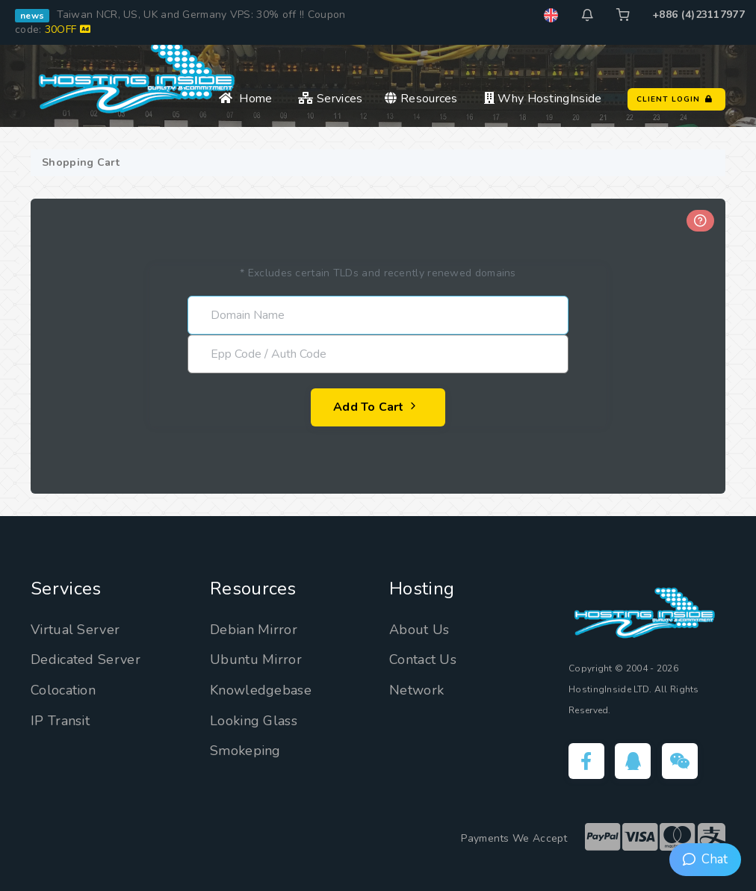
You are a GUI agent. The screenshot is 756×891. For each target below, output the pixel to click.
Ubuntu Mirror (256, 659)
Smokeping (245, 751)
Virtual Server (75, 630)
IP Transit (60, 721)
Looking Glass (253, 721)
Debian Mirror (253, 630)
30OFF (67, 29)
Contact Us (422, 659)
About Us (419, 630)
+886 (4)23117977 (698, 14)
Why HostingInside (543, 98)
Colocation (63, 690)
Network (416, 690)
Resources (421, 98)
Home (245, 98)
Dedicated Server (85, 659)
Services (330, 98)
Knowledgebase (261, 690)
